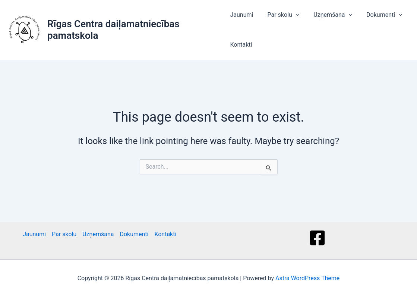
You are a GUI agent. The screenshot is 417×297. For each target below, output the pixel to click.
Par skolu (281, 15)
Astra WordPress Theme (307, 278)
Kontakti (241, 44)
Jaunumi (241, 14)
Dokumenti (378, 15)
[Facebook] (317, 237)
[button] (293, 15)
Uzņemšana (328, 15)
